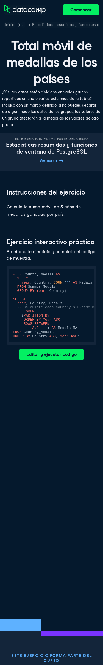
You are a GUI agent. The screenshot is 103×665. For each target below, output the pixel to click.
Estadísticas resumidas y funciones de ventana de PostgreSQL (65, 25)
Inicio (9, 25)
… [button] (23, 25)
